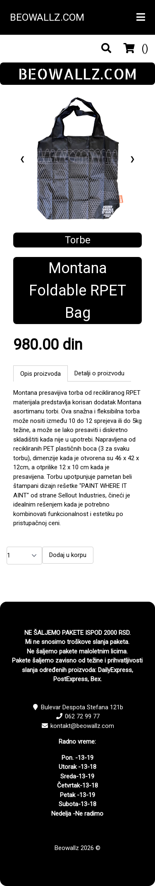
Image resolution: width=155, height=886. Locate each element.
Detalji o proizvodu (99, 373)
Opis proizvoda (40, 373)
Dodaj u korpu (67, 555)
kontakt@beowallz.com (82, 726)
